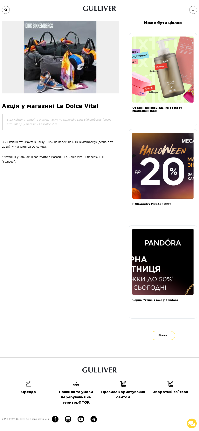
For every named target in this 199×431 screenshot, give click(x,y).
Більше (163, 335)
